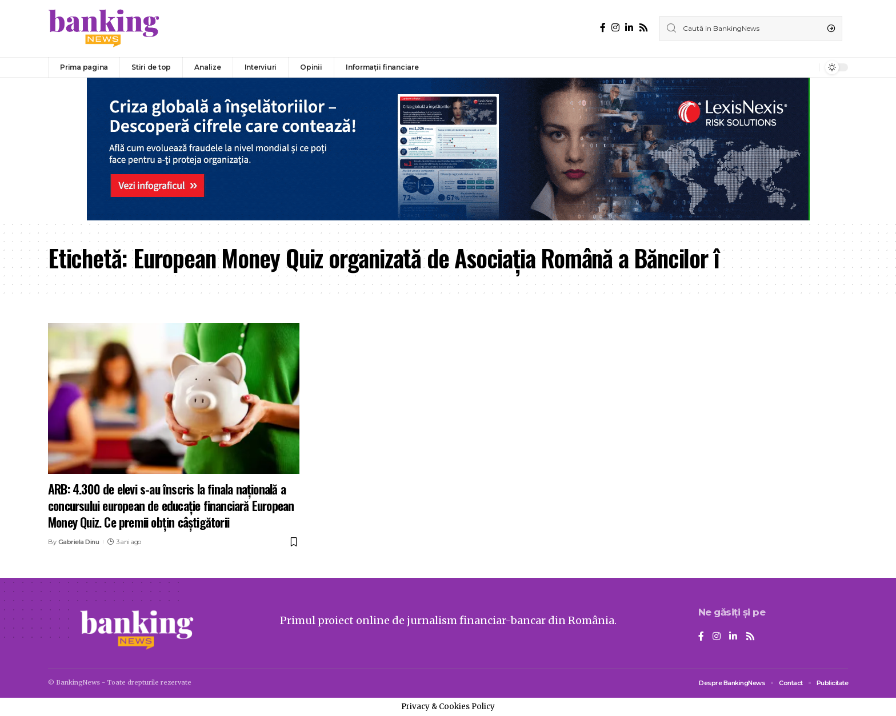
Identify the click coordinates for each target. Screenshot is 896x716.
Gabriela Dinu (78, 542)
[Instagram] (615, 27)
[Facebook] (603, 27)
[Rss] (643, 27)
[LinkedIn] (629, 27)
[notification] (807, 67)
